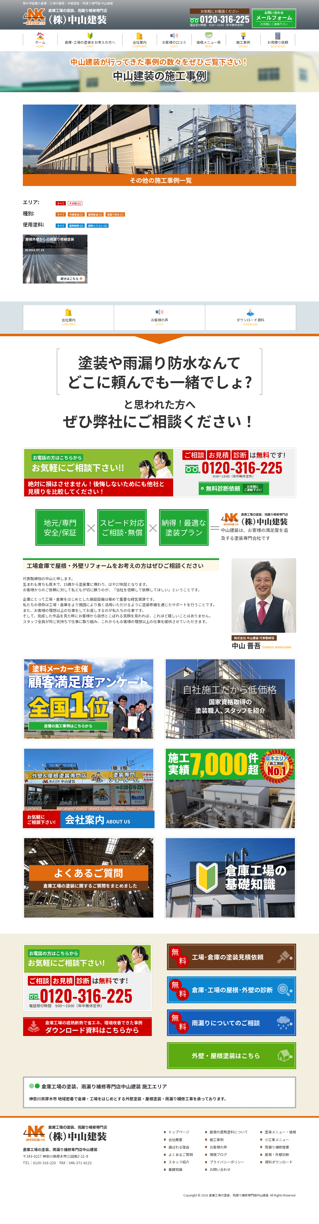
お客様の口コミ (174, 44)
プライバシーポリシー (227, 1161)
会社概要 (175, 1139)
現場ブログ (218, 1154)
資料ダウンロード (279, 1161)
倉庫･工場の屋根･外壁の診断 (232, 989)
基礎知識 (175, 1169)
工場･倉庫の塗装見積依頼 (227, 956)
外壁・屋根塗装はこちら (226, 1055)
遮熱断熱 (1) (76, 225)
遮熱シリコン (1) (97, 225)
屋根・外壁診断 (277, 1154)
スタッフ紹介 (178, 1161)
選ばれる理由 (178, 1147)
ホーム (40, 44)
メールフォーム (274, 18)
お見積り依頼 (278, 44)
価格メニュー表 (209, 44)
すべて (60, 203)
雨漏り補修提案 (277, 1147)
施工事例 (243, 44)
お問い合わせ (220, 1169)
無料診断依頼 (234, 488)
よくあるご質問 (180, 1154)
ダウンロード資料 (250, 321)
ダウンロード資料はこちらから (97, 1027)
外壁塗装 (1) (76, 214)
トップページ (178, 1131)
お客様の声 (159, 321)
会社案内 (140, 44)
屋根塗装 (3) (95, 214)
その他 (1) (75, 203)
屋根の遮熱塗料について (229, 1131)
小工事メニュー (277, 1139)
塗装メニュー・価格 (280, 1131)
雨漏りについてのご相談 (226, 1022)
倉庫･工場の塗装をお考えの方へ (90, 44)
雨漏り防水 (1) (115, 214)
